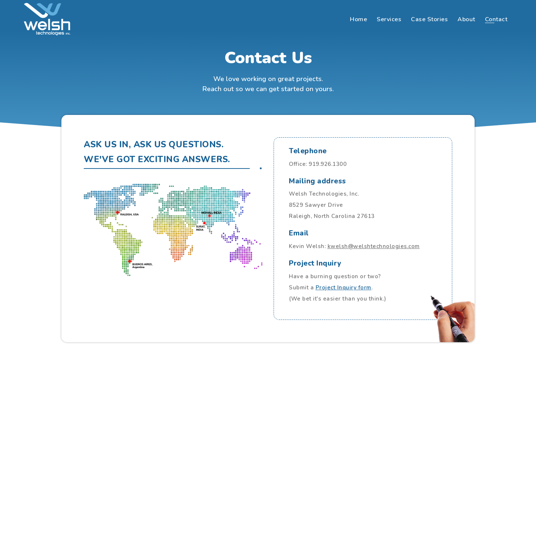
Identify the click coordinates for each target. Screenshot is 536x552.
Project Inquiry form (343, 287)
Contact (496, 19)
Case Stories (429, 19)
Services (389, 19)
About (466, 19)
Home (358, 19)
